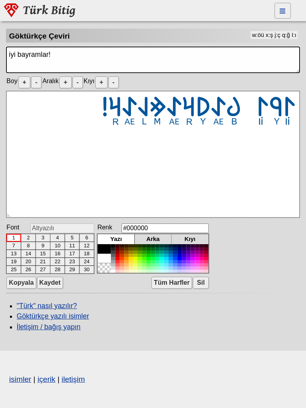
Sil (200, 282)
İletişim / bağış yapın (48, 327)
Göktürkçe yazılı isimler (53, 316)
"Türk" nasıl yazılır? (47, 306)
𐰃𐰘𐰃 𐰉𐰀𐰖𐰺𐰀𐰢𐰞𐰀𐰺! (153, 154)
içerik (46, 379)
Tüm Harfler (172, 282)
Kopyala (21, 282)
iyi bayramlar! (153, 60)
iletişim (73, 379)
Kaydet (50, 282)
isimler (20, 379)
